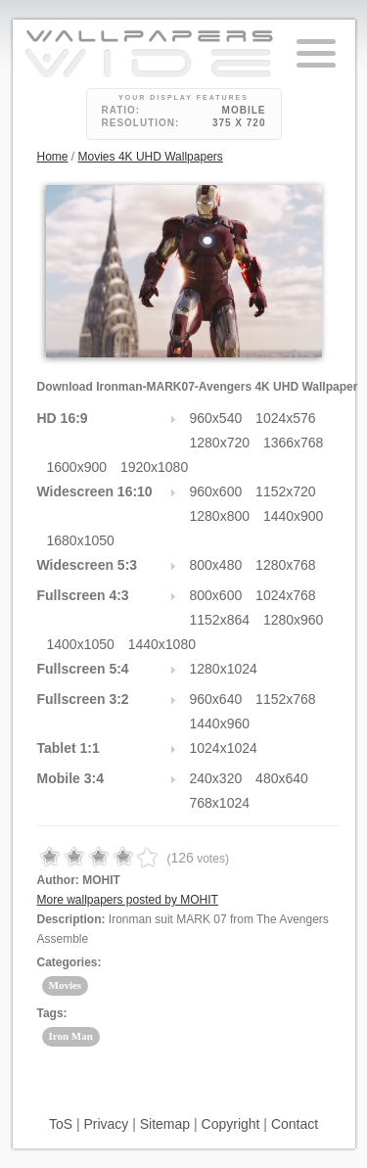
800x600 (216, 595)
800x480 (216, 565)
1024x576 (285, 418)
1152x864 (220, 620)
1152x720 (285, 491)
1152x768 (285, 699)
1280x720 (220, 442)
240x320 (216, 778)
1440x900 (293, 516)
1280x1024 (223, 669)
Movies (65, 985)
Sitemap (165, 1124)
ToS (60, 1124)
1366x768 (293, 442)
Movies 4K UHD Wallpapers (150, 157)
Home (53, 157)
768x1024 (220, 803)
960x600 (216, 491)
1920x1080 (154, 467)
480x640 (281, 778)
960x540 (216, 418)
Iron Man (71, 1036)
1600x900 (77, 467)
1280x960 (293, 620)
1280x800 (220, 516)
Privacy (105, 1124)
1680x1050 (81, 540)
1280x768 (285, 565)
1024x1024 (223, 748)
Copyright (231, 1124)
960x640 (216, 699)
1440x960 (220, 723)
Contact (294, 1124)
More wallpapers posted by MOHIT (127, 900)
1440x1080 (162, 644)
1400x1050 (81, 644)
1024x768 (285, 595)
